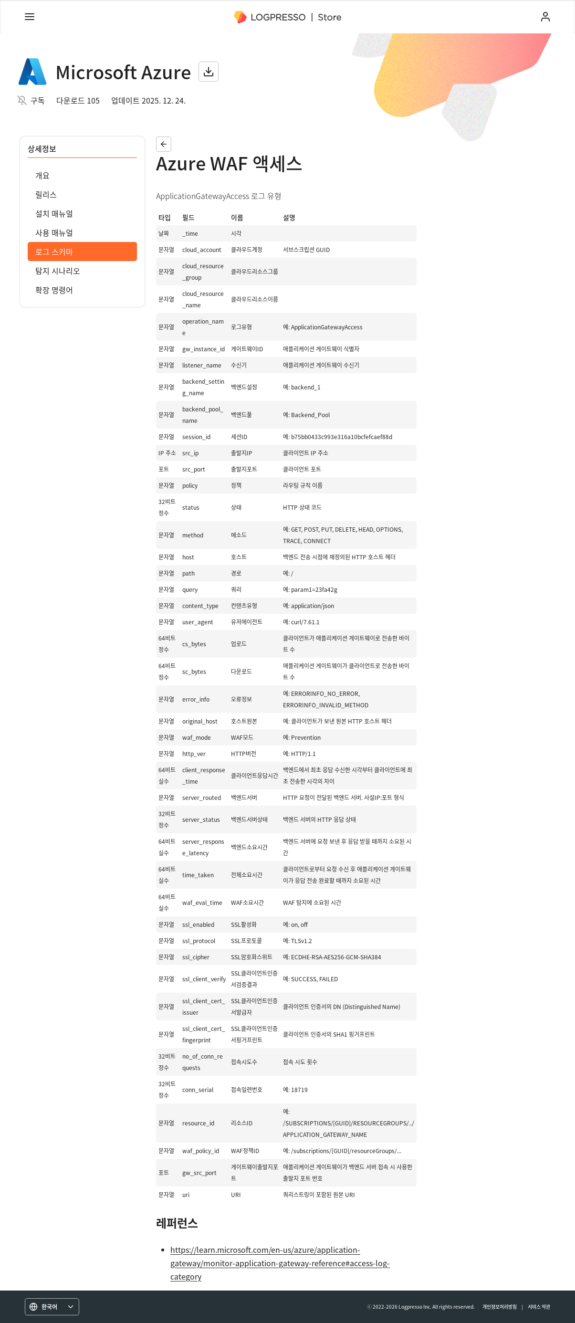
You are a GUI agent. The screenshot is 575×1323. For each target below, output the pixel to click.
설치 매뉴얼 (54, 213)
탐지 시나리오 (57, 270)
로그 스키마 (54, 251)
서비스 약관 (539, 1306)
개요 (42, 175)
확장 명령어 (54, 289)
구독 (38, 100)
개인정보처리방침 (499, 1306)
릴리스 (46, 194)
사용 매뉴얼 (54, 232)
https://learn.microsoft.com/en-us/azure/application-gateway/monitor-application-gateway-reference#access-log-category (280, 1263)
